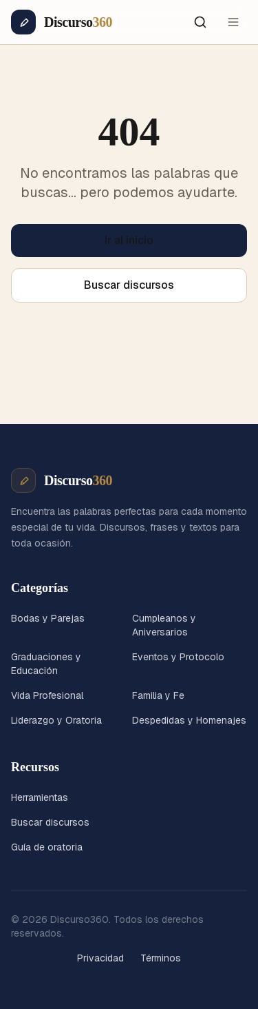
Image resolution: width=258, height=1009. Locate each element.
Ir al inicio (129, 240)
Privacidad (100, 958)
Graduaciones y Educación (46, 664)
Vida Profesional (47, 695)
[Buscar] (200, 22)
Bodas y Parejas (48, 618)
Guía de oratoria (47, 847)
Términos (160, 958)
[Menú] (233, 22)
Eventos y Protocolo (178, 657)
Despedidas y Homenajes (189, 720)
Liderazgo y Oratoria (56, 720)
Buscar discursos (129, 285)
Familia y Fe (158, 695)
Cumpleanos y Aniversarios (164, 625)
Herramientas (39, 797)
